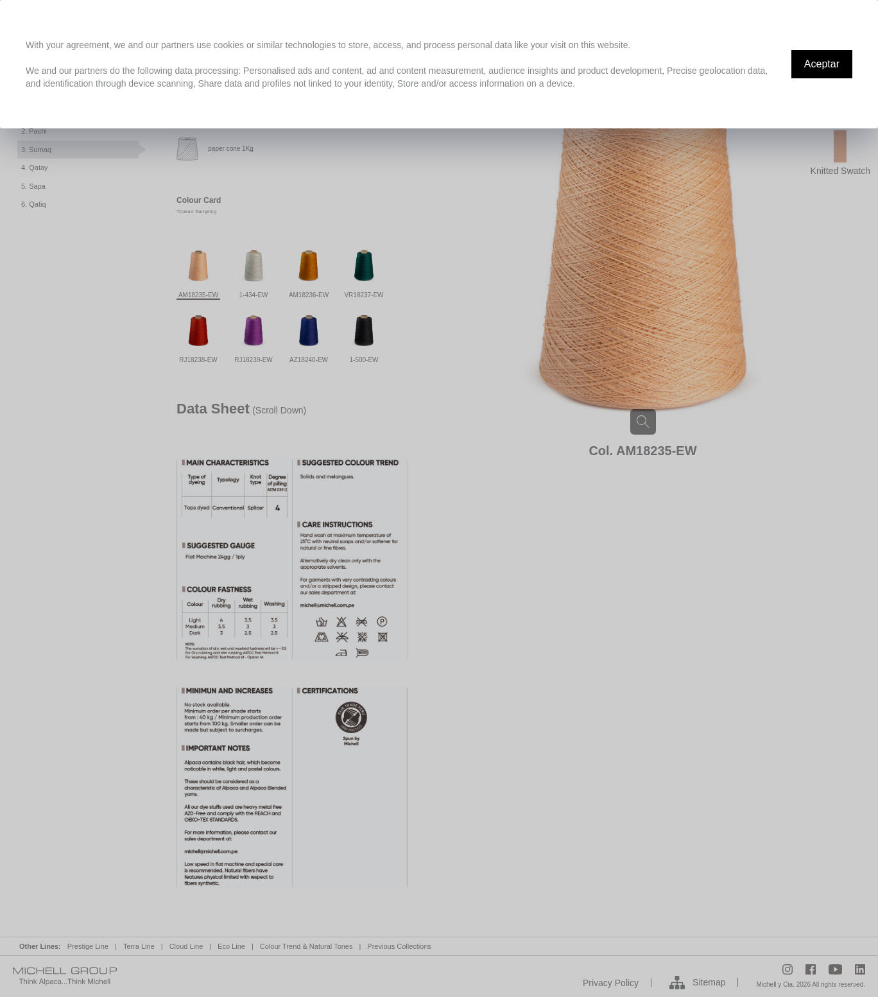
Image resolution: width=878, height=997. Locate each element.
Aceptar (821, 63)
